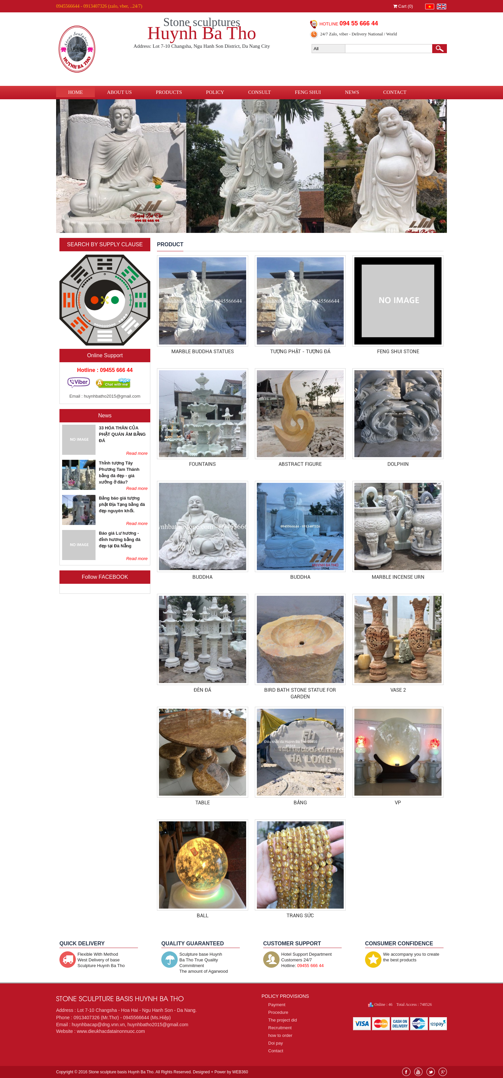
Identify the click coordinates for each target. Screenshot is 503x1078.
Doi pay (275, 1043)
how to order (280, 1035)
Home (75, 92)
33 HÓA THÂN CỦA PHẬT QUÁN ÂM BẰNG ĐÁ (122, 434)
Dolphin (398, 464)
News (352, 92)
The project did (282, 1020)
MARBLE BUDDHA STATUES (202, 352)
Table (202, 803)
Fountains (202, 464)
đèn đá (202, 690)
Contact (394, 92)
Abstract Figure (300, 464)
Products (169, 92)
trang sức (300, 916)
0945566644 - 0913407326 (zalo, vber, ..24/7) (99, 6)
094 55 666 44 (359, 23)
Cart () (403, 6)
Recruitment (280, 1027)
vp (398, 803)
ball (202, 916)
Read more (137, 453)
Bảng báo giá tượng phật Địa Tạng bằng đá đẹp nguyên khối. (122, 504)
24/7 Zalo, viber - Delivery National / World (358, 33)
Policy (215, 92)
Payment (276, 1004)
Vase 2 (398, 690)
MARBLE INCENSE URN (398, 577)
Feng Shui (308, 92)
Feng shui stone (398, 352)
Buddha (202, 577)
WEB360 (240, 1072)
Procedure (278, 1012)
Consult (259, 92)
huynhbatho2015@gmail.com (112, 396)
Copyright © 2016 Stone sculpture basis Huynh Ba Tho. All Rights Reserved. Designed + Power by (152, 1072)
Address (65, 1010)
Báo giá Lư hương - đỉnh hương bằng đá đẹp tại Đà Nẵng (119, 539)
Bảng (300, 803)
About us (119, 92)
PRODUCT (170, 244)
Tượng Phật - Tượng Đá (300, 352)
